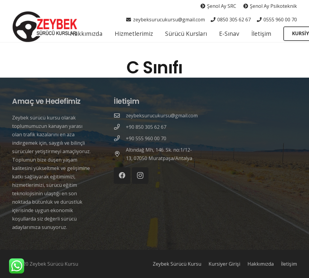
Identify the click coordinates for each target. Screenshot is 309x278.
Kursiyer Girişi (224, 264)
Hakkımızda (260, 264)
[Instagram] (140, 175)
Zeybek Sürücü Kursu (177, 264)
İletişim (289, 264)
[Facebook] (122, 175)
